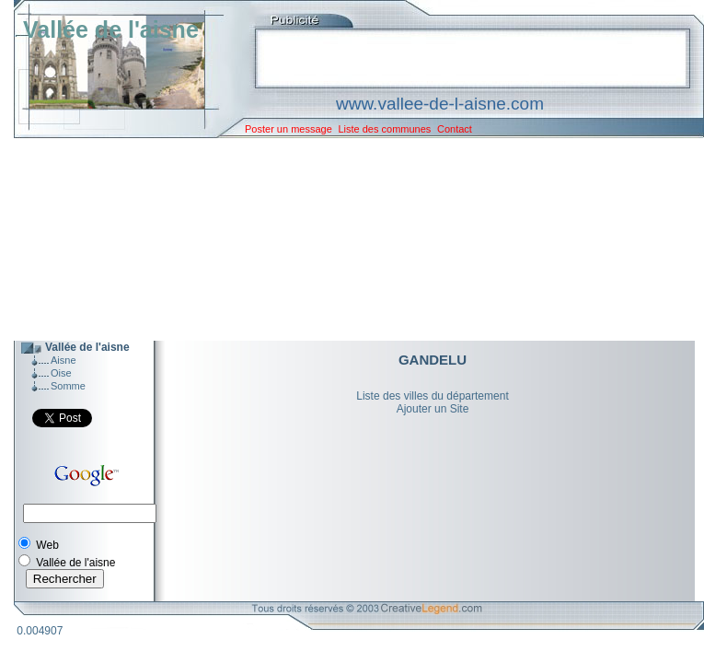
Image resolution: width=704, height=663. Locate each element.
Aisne (63, 360)
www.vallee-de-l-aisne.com (440, 103)
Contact (454, 128)
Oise (61, 372)
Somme (68, 385)
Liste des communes (384, 128)
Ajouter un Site (433, 408)
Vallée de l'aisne (111, 29)
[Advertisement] (345, 239)
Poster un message (288, 128)
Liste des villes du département (432, 396)
